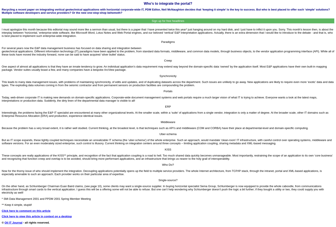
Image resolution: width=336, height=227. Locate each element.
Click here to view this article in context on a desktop (37, 216)
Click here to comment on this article (26, 210)
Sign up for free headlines (168, 21)
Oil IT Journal (13, 222)
